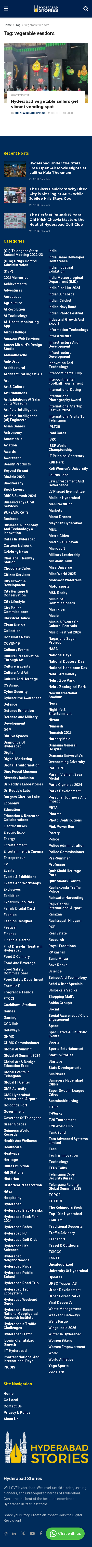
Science (55, 971)
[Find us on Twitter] (23, 1534)
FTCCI (9, 998)
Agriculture (13, 303)
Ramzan (55, 914)
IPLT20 (54, 427)
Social (54, 1009)
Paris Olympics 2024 (65, 785)
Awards (10, 451)
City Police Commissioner (16, 610)
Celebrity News (16, 552)
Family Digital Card (19, 908)
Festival (10, 927)
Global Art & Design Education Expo (19, 1064)
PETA (53, 808)
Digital (9, 753)
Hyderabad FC (15, 1233)
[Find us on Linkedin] (14, 1534)
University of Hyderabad (68, 1271)
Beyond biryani (16, 470)
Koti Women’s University (68, 469)
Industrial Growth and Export (66, 321)
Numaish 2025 (60, 733)
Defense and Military (21, 717)
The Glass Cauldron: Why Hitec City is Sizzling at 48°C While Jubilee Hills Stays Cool (58, 194)
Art (6, 380)
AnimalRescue (15, 355)
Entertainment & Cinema (23, 851)
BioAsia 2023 (14, 477)
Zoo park (56, 1372)
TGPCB (55, 1195)
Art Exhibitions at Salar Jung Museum (22, 401)
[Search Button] (85, 9)
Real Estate (58, 933)
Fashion (10, 915)
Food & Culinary (17, 957)
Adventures (13, 290)
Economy (11, 803)
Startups (56, 1061)
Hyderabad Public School (18, 1275)
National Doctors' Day (66, 661)
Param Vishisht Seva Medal (65, 776)
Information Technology (68, 330)
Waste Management (65, 1309)
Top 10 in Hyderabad (65, 1214)
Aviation (10, 445)
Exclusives (12, 889)
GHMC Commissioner (21, 1043)
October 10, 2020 (60, 113)
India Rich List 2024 (64, 288)
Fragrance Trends (18, 992)
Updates (55, 1277)
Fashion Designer (18, 921)
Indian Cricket (60, 300)
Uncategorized (61, 1264)
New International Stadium (63, 695)
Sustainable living (63, 1101)
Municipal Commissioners (62, 601)
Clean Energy (14, 624)
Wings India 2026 (62, 1328)
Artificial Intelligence (20, 410)
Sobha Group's (60, 1003)
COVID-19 (12, 643)
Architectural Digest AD (23, 374)
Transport (57, 1239)
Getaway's (12, 1030)
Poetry (54, 833)
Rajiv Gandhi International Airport (65, 906)
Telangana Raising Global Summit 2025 (65, 1186)
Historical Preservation (23, 1185)
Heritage (11, 1160)
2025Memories (16, 278)
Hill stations (14, 1172)
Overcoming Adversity (67, 762)
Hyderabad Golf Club (20, 1240)
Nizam (54, 720)
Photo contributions (65, 820)
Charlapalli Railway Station (19, 560)
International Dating (65, 390)
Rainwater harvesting (66, 898)
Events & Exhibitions (20, 877)
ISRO (52, 439)
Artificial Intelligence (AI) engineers (20, 418)
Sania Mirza (58, 959)
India (53, 251)
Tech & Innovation (63, 1155)
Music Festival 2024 (65, 632)
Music (54, 616)
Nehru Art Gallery (62, 674)
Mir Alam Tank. (61, 561)
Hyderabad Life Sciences (16, 1248)
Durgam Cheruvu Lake (22, 797)
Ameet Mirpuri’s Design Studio (23, 347)
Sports (54, 1042)
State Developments (65, 1068)
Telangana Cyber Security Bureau (62, 1176)
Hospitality (12, 1198)
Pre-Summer (59, 858)
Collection (12, 631)
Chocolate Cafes (17, 568)
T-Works (56, 1113)
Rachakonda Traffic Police (65, 889)
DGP (7, 730)
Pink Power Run (61, 827)
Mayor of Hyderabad (65, 523)
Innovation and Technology (61, 365)
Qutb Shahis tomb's (65, 881)
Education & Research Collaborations (21, 818)
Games (9, 1011)
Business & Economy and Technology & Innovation (21, 529)
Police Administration (66, 846)
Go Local (11, 1400)
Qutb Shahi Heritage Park (65, 873)
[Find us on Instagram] (5, 1534)
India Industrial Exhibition (61, 269)
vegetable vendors (37, 25)
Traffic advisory (62, 1233)
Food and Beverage (20, 963)
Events (9, 870)
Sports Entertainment (66, 1049)
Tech (53, 1149)
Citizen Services (17, 575)
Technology (58, 1162)
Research (56, 940)
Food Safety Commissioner (16, 971)
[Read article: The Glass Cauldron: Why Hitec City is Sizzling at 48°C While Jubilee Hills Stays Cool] (15, 194)
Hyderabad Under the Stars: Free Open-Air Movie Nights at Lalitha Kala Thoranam (57, 168)
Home (8, 25)
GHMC (9, 1036)
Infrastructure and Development (64, 344)
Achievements (15, 284)
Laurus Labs (58, 475)
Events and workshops (22, 883)
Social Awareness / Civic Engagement (68, 1017)
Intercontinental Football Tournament (66, 381)
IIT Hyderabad (15, 1351)
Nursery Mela (59, 739)
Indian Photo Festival (66, 313)
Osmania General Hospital (63, 747)
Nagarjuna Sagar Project (62, 640)
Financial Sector (17, 940)
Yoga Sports (59, 1366)
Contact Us (13, 1406)
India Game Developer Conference (66, 259)
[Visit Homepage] (46, 9)
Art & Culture (14, 387)
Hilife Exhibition (16, 1166)
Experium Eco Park (19, 902)
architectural (14, 368)
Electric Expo (14, 832)
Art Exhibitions (15, 393)
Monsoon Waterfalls (65, 580)
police (54, 839)
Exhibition (12, 896)
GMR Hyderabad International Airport (20, 1097)
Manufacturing (61, 504)
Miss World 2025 (62, 574)
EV (6, 864)
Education (12, 809)
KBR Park (56, 462)
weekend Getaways (64, 1315)
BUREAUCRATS (16, 512)
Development (14, 723)
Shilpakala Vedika (63, 990)
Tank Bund (57, 1132)
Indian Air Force (61, 294)
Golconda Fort (15, 1105)
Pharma (55, 814)
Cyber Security (15, 692)
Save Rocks (58, 965)
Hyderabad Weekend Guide (20, 1301)
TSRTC (54, 1258)
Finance (10, 934)
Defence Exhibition (19, 711)
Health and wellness (20, 1141)
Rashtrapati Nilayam (65, 921)
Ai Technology (15, 316)
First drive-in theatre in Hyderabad (23, 948)
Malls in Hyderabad (64, 498)
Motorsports (59, 586)
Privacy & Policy (17, 1413)
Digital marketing (18, 759)
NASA (53, 649)
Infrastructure (60, 336)
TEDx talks (58, 1168)
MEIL (53, 529)
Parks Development (65, 791)
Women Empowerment (67, 1347)
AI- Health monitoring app (21, 324)
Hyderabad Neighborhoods (16, 1258)
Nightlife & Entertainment (60, 712)
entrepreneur (14, 858)
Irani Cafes (57, 433)
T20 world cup (61, 1126)
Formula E (12, 986)
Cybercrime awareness (22, 698)
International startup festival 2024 (65, 408)
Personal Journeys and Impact (68, 799)
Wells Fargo (58, 1321)
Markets (55, 510)
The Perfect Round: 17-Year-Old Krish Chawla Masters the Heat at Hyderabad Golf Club (57, 219)
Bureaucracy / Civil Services (19, 504)
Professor (57, 865)
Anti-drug (12, 361)
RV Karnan (57, 952)
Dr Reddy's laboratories (23, 784)
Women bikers (60, 1340)
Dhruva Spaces (16, 736)
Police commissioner (66, 852)
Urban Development (65, 1290)
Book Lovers (14, 489)
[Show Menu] (6, 9)
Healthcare (13, 1147)
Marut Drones (60, 517)
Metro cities (59, 536)
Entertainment (15, 845)
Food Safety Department (23, 979)
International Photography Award (65, 398)
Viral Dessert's (60, 1302)
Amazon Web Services (22, 338)
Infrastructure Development (60, 354)
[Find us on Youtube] (32, 1534)
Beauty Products (17, 464)
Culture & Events (17, 666)
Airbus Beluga (15, 332)
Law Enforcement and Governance (66, 483)
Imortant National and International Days (21, 1359)
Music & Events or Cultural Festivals (63, 624)
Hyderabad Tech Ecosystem (17, 1291)
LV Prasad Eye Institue (67, 491)
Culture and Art (16, 673)
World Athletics (61, 1359)
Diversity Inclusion (19, 778)
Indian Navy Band (62, 307)
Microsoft (57, 548)
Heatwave (11, 1153)
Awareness (13, 458)
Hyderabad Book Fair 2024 (21, 1219)
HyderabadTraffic (18, 1334)
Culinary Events (16, 650)
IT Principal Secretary (66, 456)
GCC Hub (11, 1024)
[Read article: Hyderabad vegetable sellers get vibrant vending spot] (46, 73)
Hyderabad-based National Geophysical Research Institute (21, 1314)
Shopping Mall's (61, 997)
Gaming (10, 1017)
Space (54, 1026)
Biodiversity (13, 483)
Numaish (56, 726)
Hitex (8, 1191)
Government (20, 95)
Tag (18, 25)
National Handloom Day (68, 668)
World (53, 1353)
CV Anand (11, 685)
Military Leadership (64, 555)
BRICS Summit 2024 (20, 496)
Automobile (13, 439)
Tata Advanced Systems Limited (68, 1141)
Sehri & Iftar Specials (66, 984)
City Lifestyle (14, 602)
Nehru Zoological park (67, 687)
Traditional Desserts (66, 1226)
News (53, 703)
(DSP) (8, 271)
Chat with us (64, 1533)
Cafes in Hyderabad (20, 539)
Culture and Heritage (21, 679)
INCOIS (9, 1367)
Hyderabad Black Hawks (23, 1210)
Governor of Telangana (22, 1118)
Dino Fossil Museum (20, 772)
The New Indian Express (30, 113)
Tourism (56, 1220)
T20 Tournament (62, 1120)
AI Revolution (14, 309)
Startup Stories (61, 1055)
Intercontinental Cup (65, 373)
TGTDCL (56, 1201)
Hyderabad (13, 1204)
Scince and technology (68, 978)
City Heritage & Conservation (16, 593)
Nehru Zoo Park (62, 680)
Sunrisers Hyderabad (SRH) (66, 1082)
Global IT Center (17, 1082)
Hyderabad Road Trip (21, 1283)
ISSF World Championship (60, 448)
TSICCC (55, 1252)
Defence (10, 704)
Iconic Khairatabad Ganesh (19, 1342)
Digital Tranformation (21, 765)
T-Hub (53, 1107)
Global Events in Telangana (16, 1074)
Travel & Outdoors (64, 1245)
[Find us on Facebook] (40, 1534)
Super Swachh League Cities (66, 1092)
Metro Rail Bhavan (63, 542)
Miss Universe (60, 567)
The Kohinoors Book (65, 1207)
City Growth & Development (15, 583)
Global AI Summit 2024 (22, 1055)
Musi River (57, 609)
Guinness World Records (16, 1132)
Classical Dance (17, 618)
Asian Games (14, 426)
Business (11, 519)
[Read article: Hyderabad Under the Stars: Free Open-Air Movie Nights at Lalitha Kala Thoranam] (15, 169)
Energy (9, 839)
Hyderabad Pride (17, 1266)
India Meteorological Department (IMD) (66, 279)
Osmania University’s (66, 755)
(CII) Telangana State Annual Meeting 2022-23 (23, 253)
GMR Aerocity (15, 1089)
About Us (11, 1419)
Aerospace (12, 297)
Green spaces (15, 1124)
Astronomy (13, 432)
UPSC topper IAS (63, 1283)
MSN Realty (58, 593)
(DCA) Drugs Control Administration (20, 263)
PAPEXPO (57, 768)
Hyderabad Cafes (18, 1227)
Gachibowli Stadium (20, 1005)
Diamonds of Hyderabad (14, 744)
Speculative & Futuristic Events (68, 1034)
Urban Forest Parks (64, 1296)
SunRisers (57, 1074)
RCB (52, 927)
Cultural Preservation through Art (21, 658)
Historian (11, 1179)
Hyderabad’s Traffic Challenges (20, 1326)
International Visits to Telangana (67, 418)
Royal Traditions (62, 946)
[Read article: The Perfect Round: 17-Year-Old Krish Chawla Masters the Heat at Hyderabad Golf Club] (15, 220)
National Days (60, 655)
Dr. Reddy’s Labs (17, 790)
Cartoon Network (18, 545)
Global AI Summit (18, 1049)
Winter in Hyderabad (65, 1334)
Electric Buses (15, 826)
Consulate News (17, 637)
